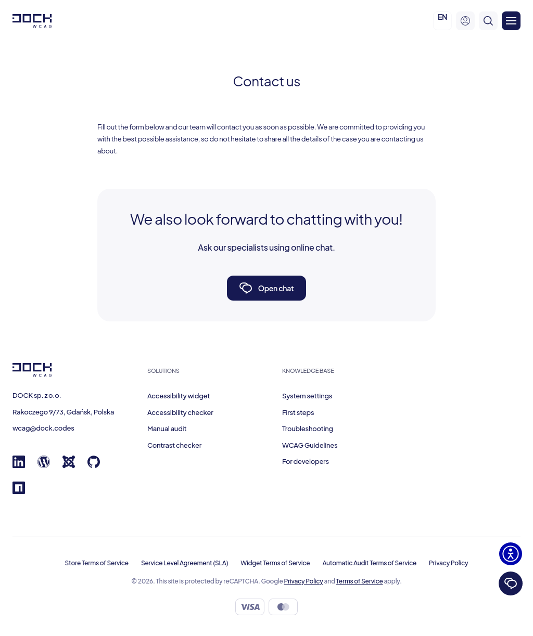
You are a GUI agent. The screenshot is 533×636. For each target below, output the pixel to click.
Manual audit (166, 428)
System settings (307, 396)
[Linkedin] (18, 465)
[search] (488, 20)
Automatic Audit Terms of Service (369, 563)
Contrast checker (174, 445)
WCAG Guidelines (309, 445)
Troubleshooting (307, 428)
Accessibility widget (178, 396)
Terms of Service (359, 581)
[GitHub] (93, 465)
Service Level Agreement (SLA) (184, 563)
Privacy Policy (448, 563)
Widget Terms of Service (275, 563)
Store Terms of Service (97, 563)
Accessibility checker (180, 412)
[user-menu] (465, 20)
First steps (298, 412)
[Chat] (511, 583)
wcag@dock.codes (43, 428)
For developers (305, 461)
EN (442, 16)
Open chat (266, 288)
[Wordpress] (43, 465)
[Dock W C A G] (32, 21)
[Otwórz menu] (511, 20)
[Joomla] (68, 465)
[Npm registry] (18, 491)
